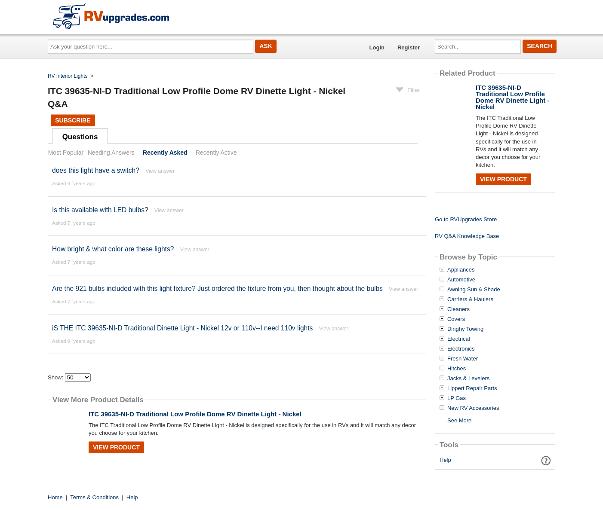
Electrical (458, 339)
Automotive (461, 280)
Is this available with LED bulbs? (100, 210)
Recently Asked (165, 152)
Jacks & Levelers (468, 379)
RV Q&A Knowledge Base (467, 236)
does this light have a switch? (95, 170)
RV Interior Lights (68, 76)
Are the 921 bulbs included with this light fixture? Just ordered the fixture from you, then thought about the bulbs (217, 288)
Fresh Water (462, 359)
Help (445, 460)
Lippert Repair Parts (472, 388)
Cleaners (458, 309)
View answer (160, 171)
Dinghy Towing (465, 329)
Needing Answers (111, 152)
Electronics (461, 349)
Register (408, 47)
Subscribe (72, 120)
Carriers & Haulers (470, 299)
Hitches (456, 369)
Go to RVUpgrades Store (466, 219)
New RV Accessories (473, 408)
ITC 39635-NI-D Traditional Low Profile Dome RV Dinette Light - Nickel (195, 414)
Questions (80, 137)
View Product (116, 447)
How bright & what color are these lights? (113, 249)
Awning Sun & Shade (473, 290)
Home (55, 497)
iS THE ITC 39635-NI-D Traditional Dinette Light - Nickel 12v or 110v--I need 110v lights (182, 328)
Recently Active (216, 152)
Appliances (461, 270)
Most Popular (65, 152)
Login (377, 47)
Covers (456, 319)
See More (459, 420)
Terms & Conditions (94, 497)
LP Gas (456, 398)
